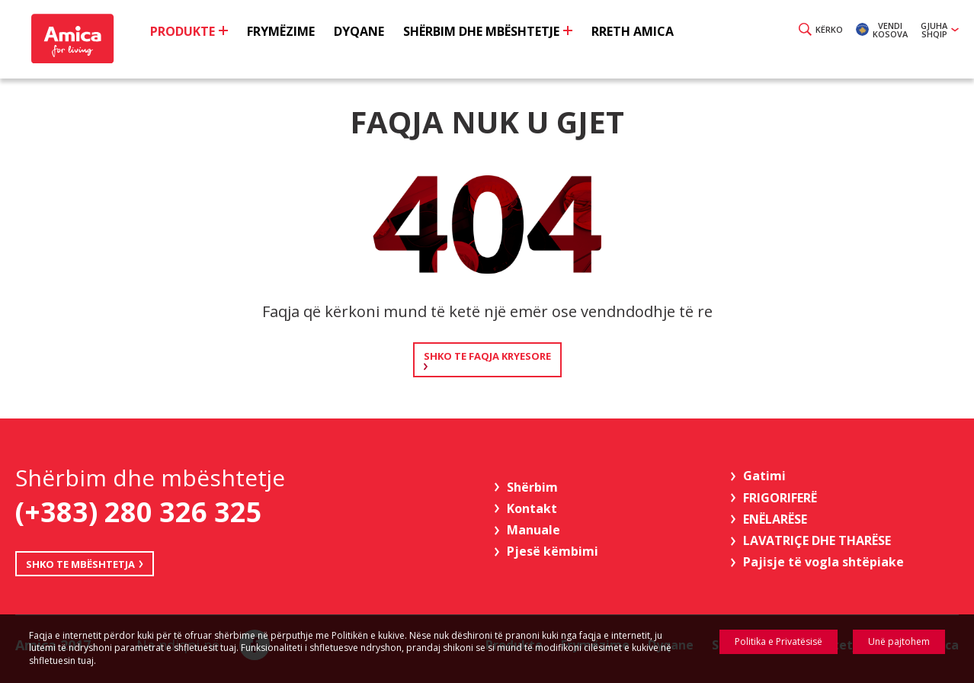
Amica (70, 38)
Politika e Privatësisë (778, 641)
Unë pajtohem (899, 641)
